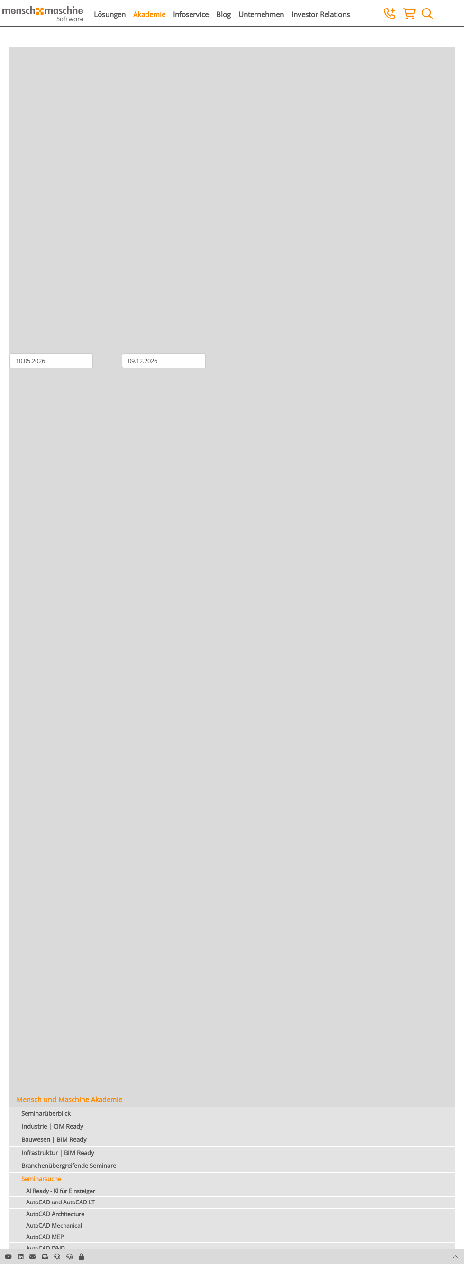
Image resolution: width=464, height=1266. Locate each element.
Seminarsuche (41, 1179)
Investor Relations (320, 14)
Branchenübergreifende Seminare (68, 1165)
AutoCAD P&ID (45, 1248)
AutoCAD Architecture (55, 1214)
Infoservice (191, 14)
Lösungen (110, 14)
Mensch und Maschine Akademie (69, 1099)
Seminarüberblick (46, 1113)
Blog (223, 14)
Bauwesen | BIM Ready (54, 1139)
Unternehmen (261, 14)
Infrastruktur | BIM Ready (57, 1152)
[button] (81, 1256)
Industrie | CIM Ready (52, 1126)
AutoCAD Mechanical (54, 1225)
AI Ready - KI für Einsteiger (60, 1191)
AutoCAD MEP (45, 1237)
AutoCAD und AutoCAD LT (60, 1202)
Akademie (149, 14)
